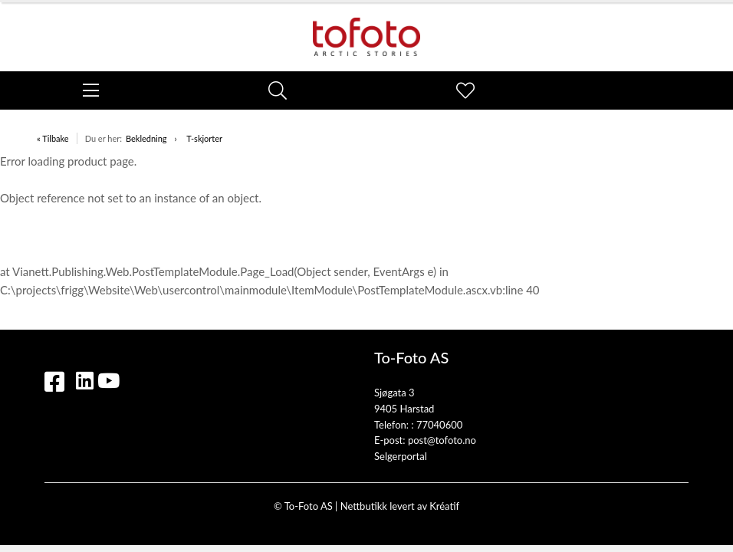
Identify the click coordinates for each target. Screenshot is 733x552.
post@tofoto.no (442, 440)
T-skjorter (204, 138)
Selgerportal (400, 456)
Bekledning (146, 138)
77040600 (439, 425)
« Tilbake (53, 138)
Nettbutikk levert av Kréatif (399, 506)
